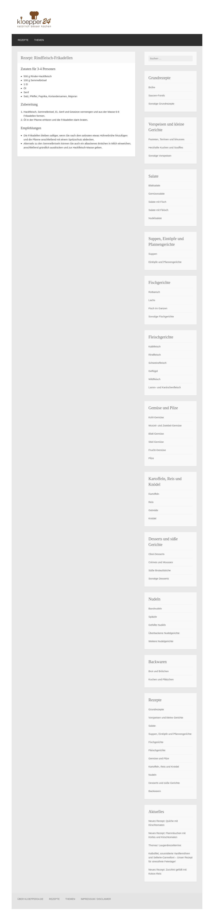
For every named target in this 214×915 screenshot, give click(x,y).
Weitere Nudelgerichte (160, 641)
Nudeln (152, 774)
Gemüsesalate (156, 194)
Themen (39, 40)
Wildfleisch (154, 379)
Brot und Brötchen (158, 671)
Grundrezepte (156, 709)
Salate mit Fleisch (158, 210)
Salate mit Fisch (157, 202)
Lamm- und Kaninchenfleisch (164, 387)
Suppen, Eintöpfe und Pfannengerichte (170, 734)
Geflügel (153, 371)
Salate (152, 725)
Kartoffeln (153, 494)
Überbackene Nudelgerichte (164, 633)
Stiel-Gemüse (156, 442)
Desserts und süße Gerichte (164, 783)
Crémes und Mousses (160, 562)
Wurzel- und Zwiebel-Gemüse (165, 425)
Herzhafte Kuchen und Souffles (165, 147)
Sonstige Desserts (158, 578)
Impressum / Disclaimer (96, 899)
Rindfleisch (154, 355)
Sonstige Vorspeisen (159, 155)
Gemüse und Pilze (158, 758)
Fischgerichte (155, 742)
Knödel (152, 518)
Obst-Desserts (156, 554)
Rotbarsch (154, 292)
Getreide (153, 510)
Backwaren (154, 791)
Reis (150, 502)
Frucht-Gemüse (157, 450)
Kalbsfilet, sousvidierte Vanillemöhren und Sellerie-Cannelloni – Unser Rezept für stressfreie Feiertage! (170, 857)
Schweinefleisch (157, 363)
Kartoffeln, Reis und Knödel (163, 766)
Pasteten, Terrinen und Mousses (166, 139)
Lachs (151, 300)
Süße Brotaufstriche (159, 570)
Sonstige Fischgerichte (161, 316)
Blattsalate (154, 185)
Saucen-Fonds (156, 95)
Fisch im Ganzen (157, 308)
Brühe (151, 87)
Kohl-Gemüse (156, 417)
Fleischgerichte (156, 750)
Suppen (152, 254)
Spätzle (152, 616)
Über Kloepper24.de (30, 899)
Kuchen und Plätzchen (161, 679)
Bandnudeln (155, 608)
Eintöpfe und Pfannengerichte (165, 262)
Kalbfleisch (154, 346)
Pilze (151, 458)
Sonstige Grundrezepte (161, 103)
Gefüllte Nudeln (157, 625)
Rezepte (23, 40)
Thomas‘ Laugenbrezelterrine (164, 845)
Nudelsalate (155, 218)
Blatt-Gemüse (156, 433)
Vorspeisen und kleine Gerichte (165, 717)
